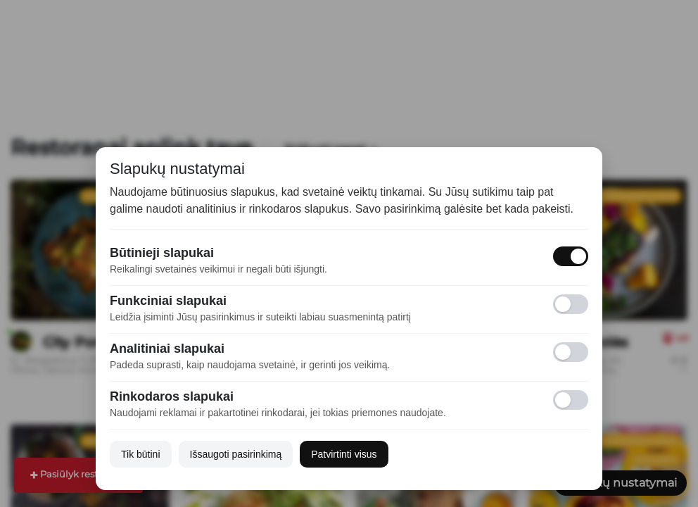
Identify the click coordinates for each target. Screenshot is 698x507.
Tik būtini (140, 454)
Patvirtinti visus (343, 454)
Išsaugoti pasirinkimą (236, 454)
